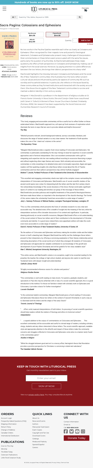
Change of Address (8, 430)
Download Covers (38, 436)
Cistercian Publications (9, 455)
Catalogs (35, 439)
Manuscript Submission (40, 427)
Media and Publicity (39, 442)
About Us (35, 418)
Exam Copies (37, 430)
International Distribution (10, 436)
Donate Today (76, 438)
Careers (35, 447)
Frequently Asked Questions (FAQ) (13, 421)
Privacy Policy (56, 462)
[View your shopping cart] (85, 10)
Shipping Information (9, 424)
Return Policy (6, 427)
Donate (85, 8)
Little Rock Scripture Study (11, 458)
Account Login (6, 418)
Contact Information (71, 422)
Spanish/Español (38, 444)
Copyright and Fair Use (40, 433)
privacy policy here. (36, 395)
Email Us (67, 425)
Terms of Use (65, 462)
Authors (35, 424)
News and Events (38, 421)
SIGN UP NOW (47, 386)
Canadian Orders (7, 433)
